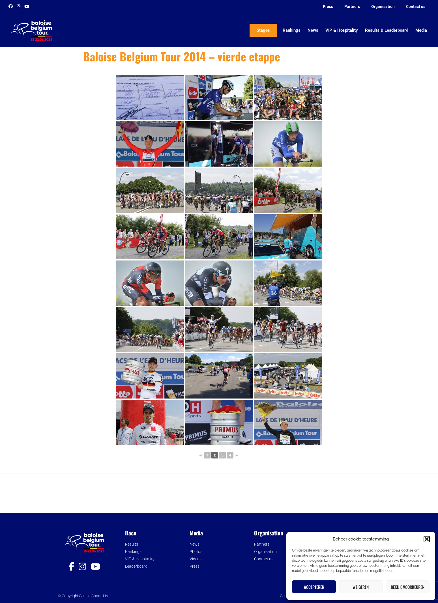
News (313, 30)
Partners (352, 6)
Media (421, 30)
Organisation (383, 6)
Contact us (415, 6)
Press (328, 6)
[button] (427, 539)
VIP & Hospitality (341, 30)
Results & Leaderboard (386, 30)
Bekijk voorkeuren (407, 587)
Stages (263, 30)
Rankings (291, 30)
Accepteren (314, 587)
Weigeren (361, 587)
